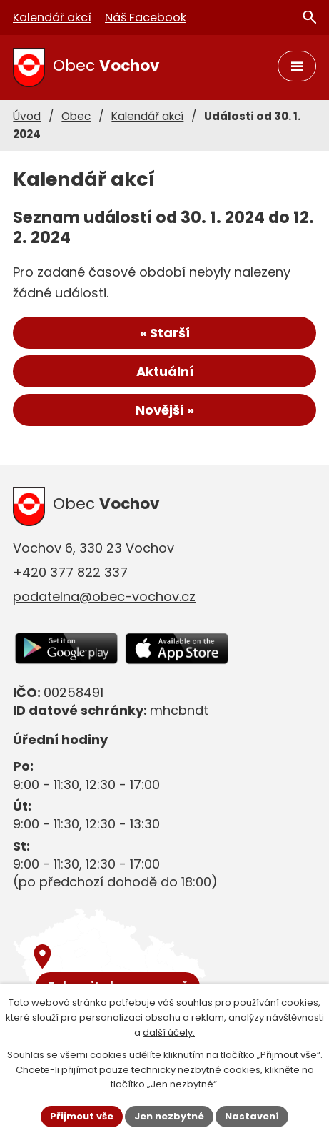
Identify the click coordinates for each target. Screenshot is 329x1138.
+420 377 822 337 (70, 572)
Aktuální (164, 371)
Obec (76, 116)
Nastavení (252, 1116)
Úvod (27, 116)
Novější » (165, 410)
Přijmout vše (81, 1116)
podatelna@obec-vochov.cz (104, 596)
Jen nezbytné (169, 1116)
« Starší (165, 333)
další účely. (169, 1032)
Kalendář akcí (147, 116)
